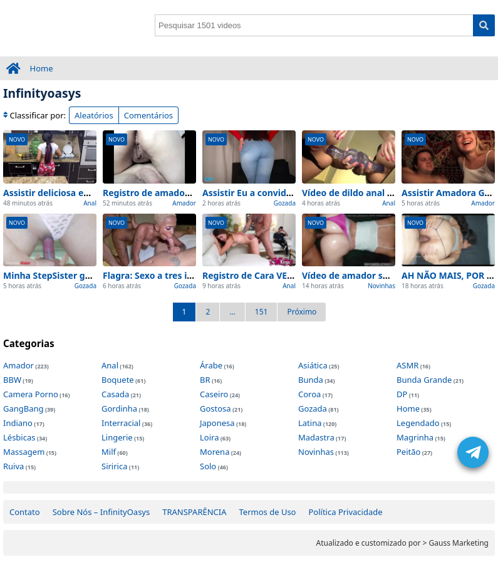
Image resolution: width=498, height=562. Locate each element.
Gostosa (215, 408)
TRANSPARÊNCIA (194, 512)
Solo (208, 466)
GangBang (23, 408)
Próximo (301, 311)
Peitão (408, 451)
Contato (24, 512)
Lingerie (117, 437)
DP (402, 394)
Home (41, 68)
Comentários (148, 115)
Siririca (114, 466)
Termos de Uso (267, 512)
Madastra (316, 437)
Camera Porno (30, 394)
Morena (214, 451)
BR (205, 379)
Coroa (309, 394)
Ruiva (13, 466)
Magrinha (415, 437)
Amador (184, 203)
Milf (108, 451)
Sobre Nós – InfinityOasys (101, 512)
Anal (89, 203)
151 (261, 311)
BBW (12, 379)
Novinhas (381, 285)
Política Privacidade (345, 512)
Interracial (120, 423)
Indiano (18, 423)
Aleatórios (94, 115)
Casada (115, 394)
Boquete (117, 379)
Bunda (310, 379)
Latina (309, 423)
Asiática (313, 365)
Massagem (23, 451)
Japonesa (217, 423)
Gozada (285, 203)
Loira (209, 437)
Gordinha (119, 408)
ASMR (407, 365)
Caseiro (214, 394)
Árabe (211, 365)
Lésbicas (19, 437)
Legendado (418, 423)
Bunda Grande (424, 379)
